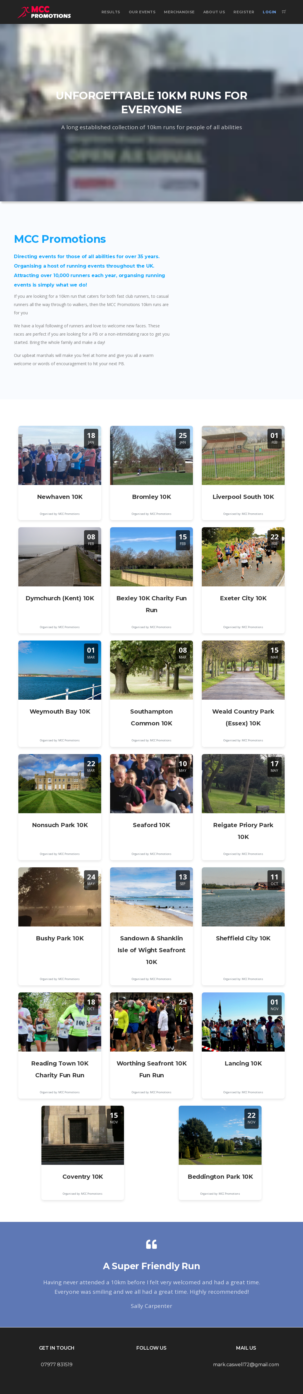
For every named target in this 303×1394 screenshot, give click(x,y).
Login (269, 12)
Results (110, 12)
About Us (214, 12)
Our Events (142, 12)
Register (243, 12)
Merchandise (179, 12)
